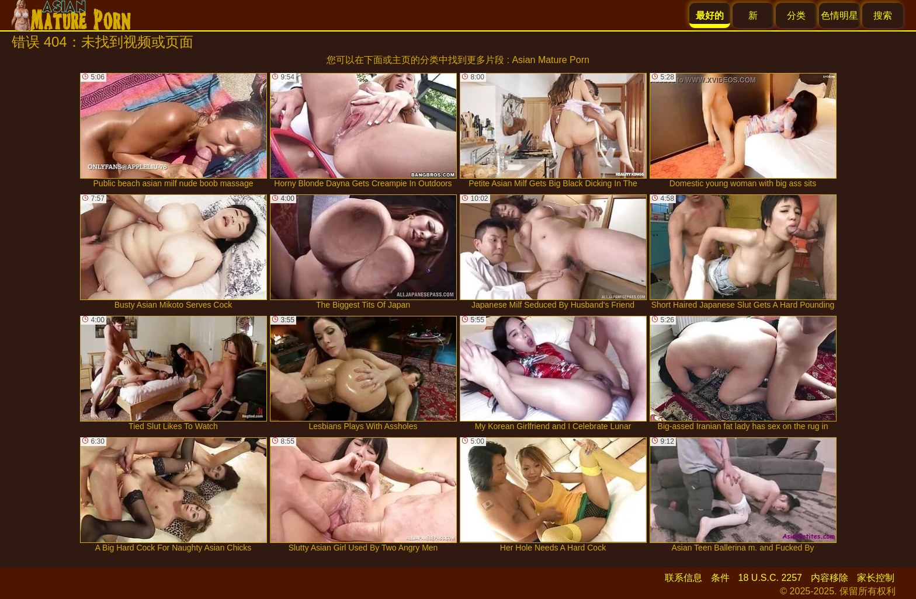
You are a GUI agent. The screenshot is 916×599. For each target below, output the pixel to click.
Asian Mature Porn (550, 60)
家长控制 (875, 578)
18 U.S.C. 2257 (770, 578)
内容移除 (829, 578)
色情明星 (839, 15)
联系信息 (683, 578)
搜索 (882, 15)
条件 (720, 578)
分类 (796, 15)
